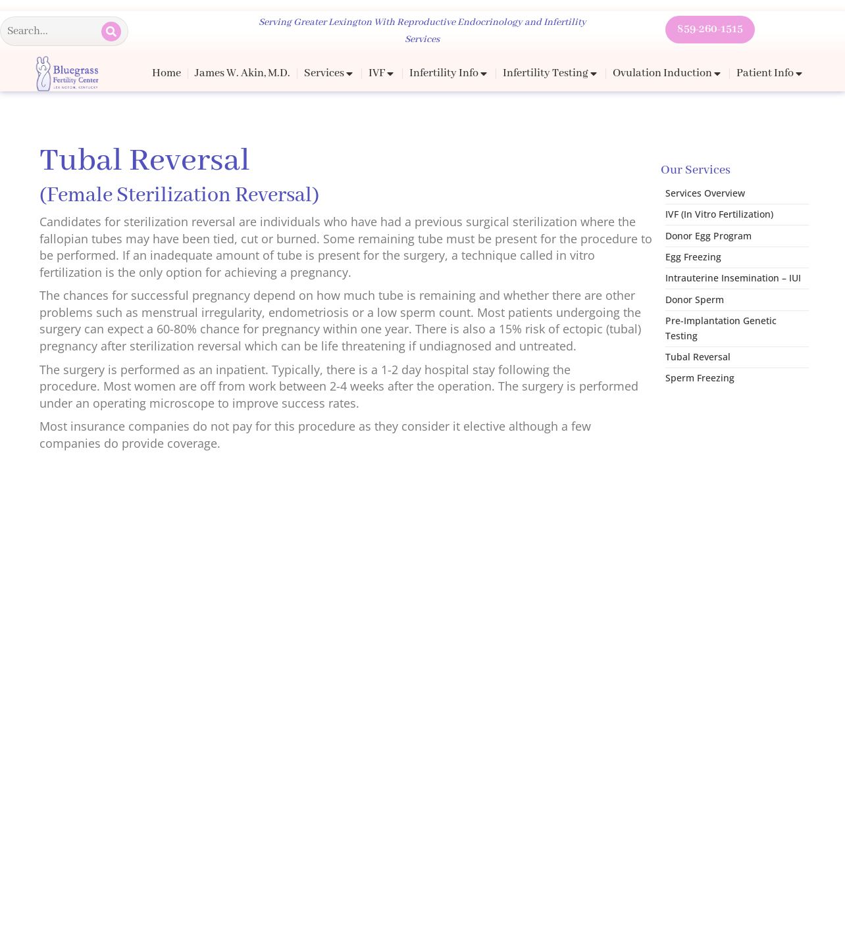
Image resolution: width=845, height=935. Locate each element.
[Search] (111, 31)
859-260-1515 (710, 29)
